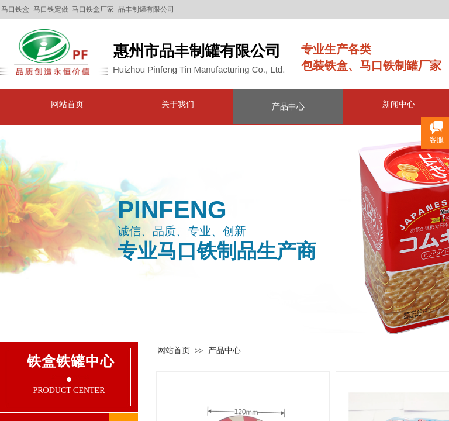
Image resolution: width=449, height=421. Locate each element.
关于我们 (177, 104)
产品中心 (288, 106)
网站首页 (67, 104)
